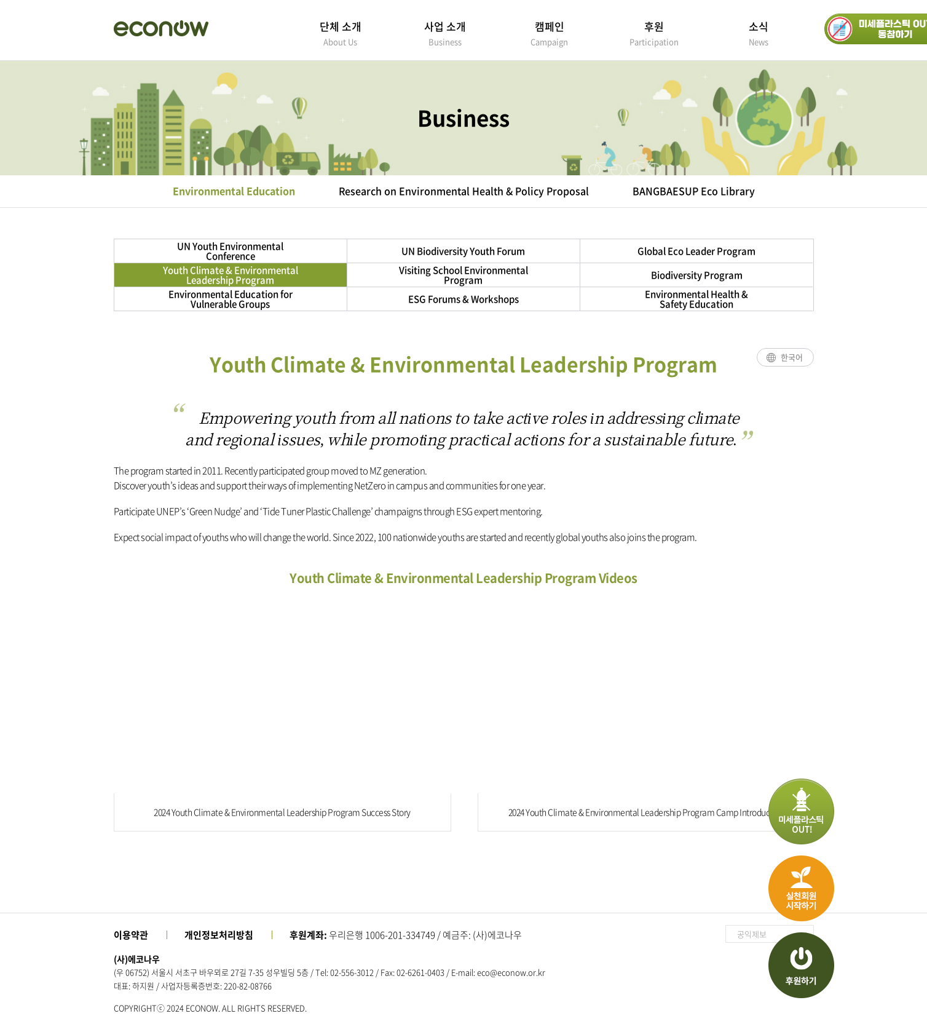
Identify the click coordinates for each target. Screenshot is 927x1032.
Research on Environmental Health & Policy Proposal (464, 190)
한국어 (792, 357)
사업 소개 (445, 32)
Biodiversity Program (697, 275)
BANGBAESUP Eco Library (694, 190)
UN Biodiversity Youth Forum (463, 251)
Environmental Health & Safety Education (696, 299)
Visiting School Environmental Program (463, 275)
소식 (758, 32)
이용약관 (131, 935)
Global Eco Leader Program (696, 251)
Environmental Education (234, 190)
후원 (654, 32)
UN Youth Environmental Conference (230, 251)
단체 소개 (340, 32)
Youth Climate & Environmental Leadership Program (230, 275)
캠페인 (549, 32)
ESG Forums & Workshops (463, 299)
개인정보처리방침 (218, 935)
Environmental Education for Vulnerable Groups (230, 299)
